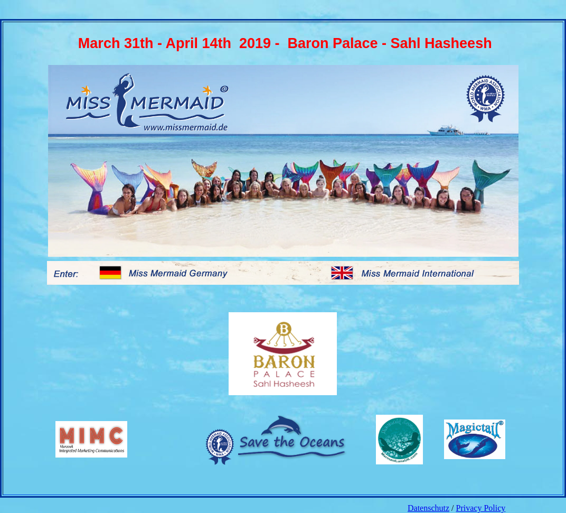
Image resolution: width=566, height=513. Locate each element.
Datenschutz (428, 507)
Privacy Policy (481, 507)
